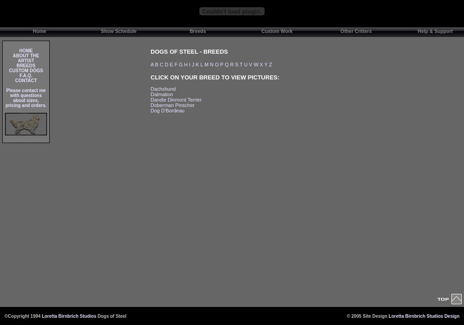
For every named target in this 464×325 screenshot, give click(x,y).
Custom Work (277, 31)
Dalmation (162, 94)
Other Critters (356, 31)
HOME (26, 50)
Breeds (197, 31)
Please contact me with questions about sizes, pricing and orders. (26, 98)
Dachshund (163, 89)
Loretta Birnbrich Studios (69, 316)
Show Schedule (119, 31)
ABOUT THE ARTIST (26, 58)
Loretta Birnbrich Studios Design (423, 316)
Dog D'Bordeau (168, 110)
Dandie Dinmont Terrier (176, 99)
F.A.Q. (25, 75)
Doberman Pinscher (172, 105)
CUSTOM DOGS (26, 70)
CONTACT (26, 80)
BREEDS (26, 65)
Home (40, 31)
